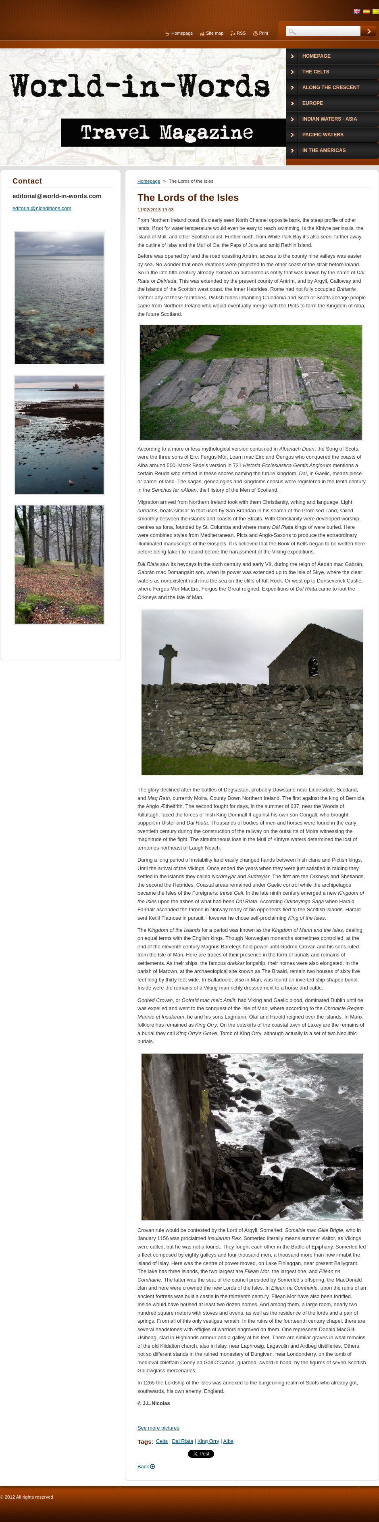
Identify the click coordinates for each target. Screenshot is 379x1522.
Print (263, 33)
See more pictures (158, 1428)
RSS (241, 33)
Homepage (148, 181)
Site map (214, 33)
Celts (162, 1441)
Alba (228, 1441)
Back (143, 1467)
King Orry (208, 1441)
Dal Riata (183, 1441)
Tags (144, 1441)
